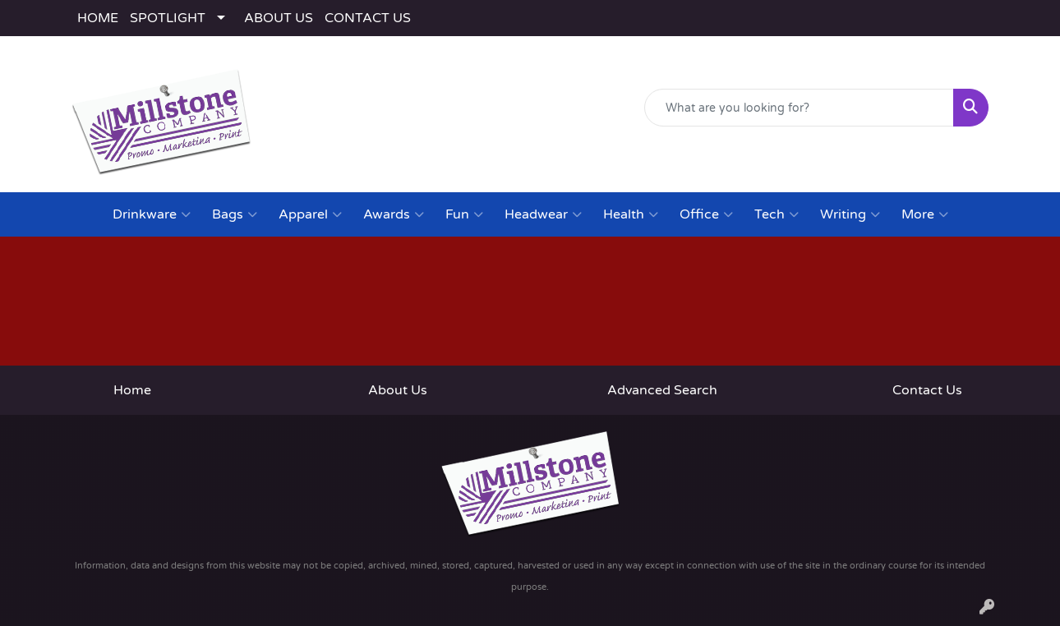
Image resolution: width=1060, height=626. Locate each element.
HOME (97, 18)
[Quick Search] (799, 108)
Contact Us (927, 390)
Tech (776, 214)
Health (630, 214)
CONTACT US (368, 18)
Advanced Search (662, 390)
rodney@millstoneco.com (908, 169)
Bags (234, 214)
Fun (464, 214)
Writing (850, 214)
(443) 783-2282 (768, 169)
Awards (393, 214)
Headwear (543, 214)
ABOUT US (278, 18)
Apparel (310, 214)
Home (132, 390)
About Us (397, 390)
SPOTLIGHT (167, 18)
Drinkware (152, 214)
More (924, 214)
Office (706, 214)
